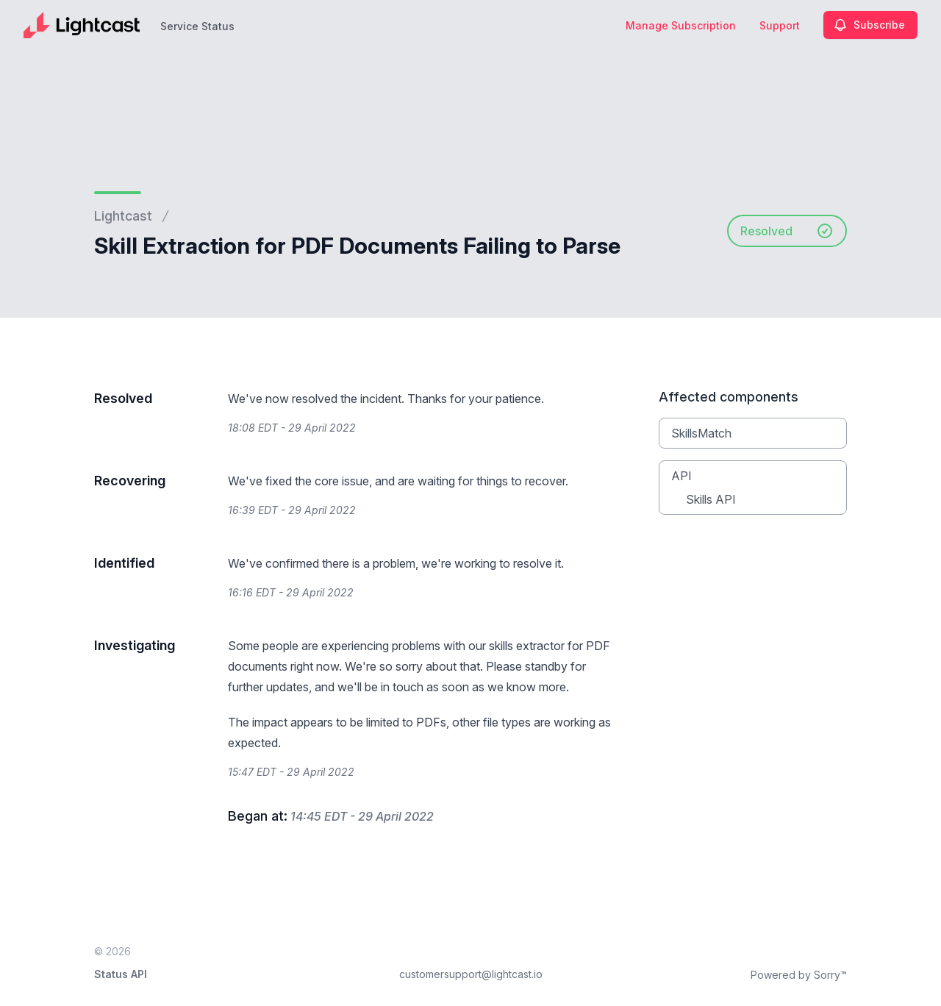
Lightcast (123, 216)
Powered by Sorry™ (799, 974)
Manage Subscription (681, 25)
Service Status (197, 26)
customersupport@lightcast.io (471, 974)
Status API (120, 974)
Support (779, 25)
